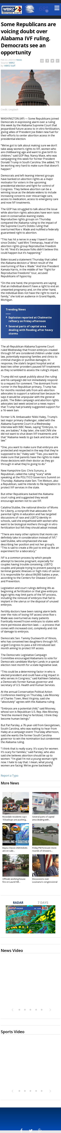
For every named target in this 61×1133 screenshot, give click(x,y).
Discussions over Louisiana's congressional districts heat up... (44, 881)
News (19, 59)
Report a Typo (9, 775)
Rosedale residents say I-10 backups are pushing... (14, 818)
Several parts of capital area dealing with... (43, 818)
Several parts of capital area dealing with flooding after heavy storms (31, 330)
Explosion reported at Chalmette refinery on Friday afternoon (30, 319)
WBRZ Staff (9, 65)
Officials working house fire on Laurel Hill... (13, 880)
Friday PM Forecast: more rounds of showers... (44, 849)
